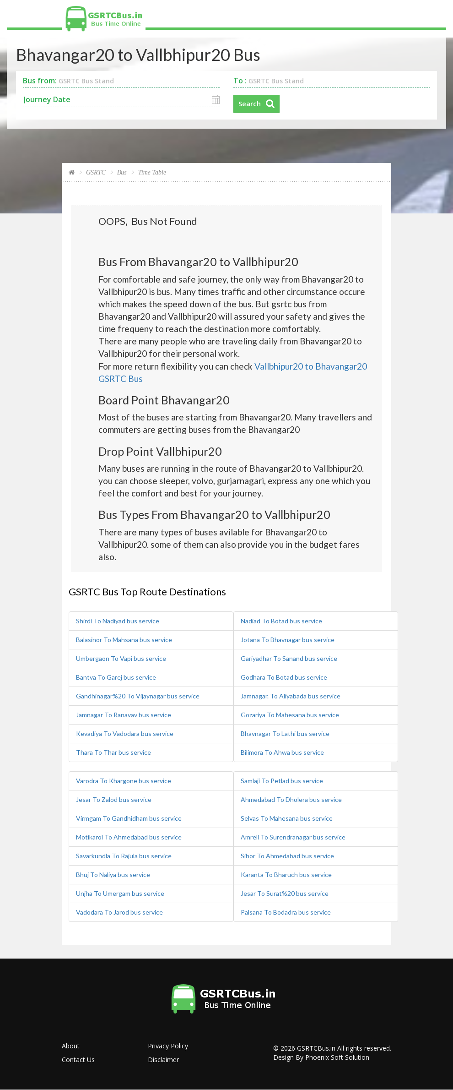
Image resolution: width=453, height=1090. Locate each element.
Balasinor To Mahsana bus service (124, 639)
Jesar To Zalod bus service (113, 799)
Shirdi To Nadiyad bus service (117, 621)
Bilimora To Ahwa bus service (282, 752)
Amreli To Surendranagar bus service (293, 837)
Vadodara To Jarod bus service (119, 912)
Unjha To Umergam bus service (120, 893)
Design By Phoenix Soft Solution (321, 1057)
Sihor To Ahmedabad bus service (287, 856)
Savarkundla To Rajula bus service (124, 856)
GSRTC (96, 172)
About (71, 1045)
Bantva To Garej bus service (116, 677)
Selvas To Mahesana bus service (287, 818)
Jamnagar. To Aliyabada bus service (290, 696)
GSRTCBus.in (316, 1048)
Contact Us (78, 1059)
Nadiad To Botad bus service (281, 621)
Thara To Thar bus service (113, 752)
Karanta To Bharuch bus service (286, 874)
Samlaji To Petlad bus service (282, 781)
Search (249, 103)
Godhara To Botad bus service (284, 677)
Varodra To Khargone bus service (123, 781)
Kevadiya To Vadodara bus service (124, 733)
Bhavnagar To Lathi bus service (285, 733)
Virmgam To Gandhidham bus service (129, 818)
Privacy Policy (168, 1045)
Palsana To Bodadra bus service (286, 912)
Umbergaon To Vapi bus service (121, 658)
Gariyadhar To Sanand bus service (289, 658)
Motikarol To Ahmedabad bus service (129, 837)
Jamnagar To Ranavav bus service (123, 715)
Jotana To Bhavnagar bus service (287, 639)
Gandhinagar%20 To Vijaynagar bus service (138, 696)
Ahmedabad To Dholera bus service (291, 799)
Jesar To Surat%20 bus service (285, 893)
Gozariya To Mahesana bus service (290, 715)
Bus (122, 172)
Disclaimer (163, 1059)
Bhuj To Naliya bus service (113, 874)
